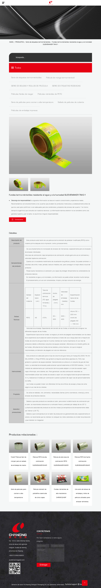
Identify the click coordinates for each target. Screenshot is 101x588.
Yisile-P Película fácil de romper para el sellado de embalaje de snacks (18, 461)
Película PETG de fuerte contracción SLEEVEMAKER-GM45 (82, 461)
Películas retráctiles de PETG (50, 94)
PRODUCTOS (19, 42)
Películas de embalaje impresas (24, 110)
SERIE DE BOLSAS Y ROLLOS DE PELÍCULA (29, 86)
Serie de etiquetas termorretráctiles (38, 42)
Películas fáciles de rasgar (22, 94)
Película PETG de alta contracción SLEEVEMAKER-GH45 (40, 461)
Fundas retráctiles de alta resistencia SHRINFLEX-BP (61, 493)
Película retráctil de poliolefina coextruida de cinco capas (40, 493)
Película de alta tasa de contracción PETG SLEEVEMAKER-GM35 (61, 461)
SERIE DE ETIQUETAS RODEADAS (66, 86)
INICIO (11, 42)
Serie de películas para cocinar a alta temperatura (32, 102)
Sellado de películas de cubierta (71, 102)
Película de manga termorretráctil (60, 78)
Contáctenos (17, 219)
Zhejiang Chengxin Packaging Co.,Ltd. (37, 584)
